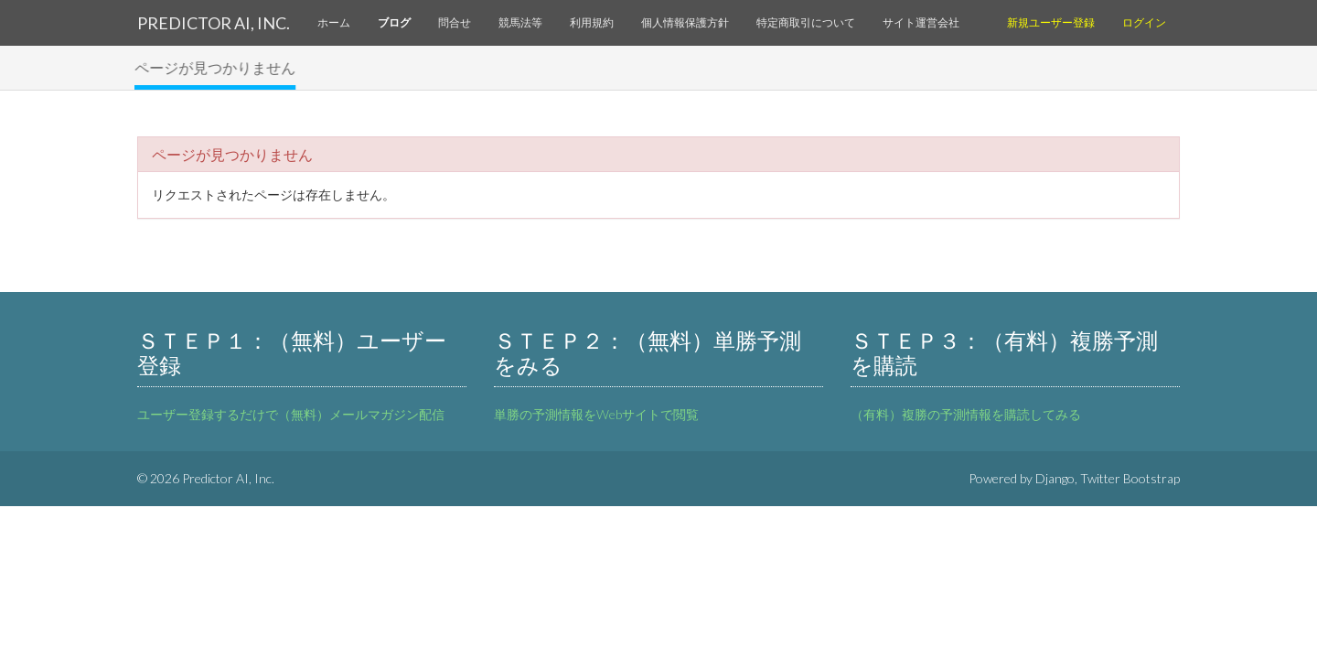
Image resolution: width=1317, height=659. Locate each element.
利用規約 (592, 22)
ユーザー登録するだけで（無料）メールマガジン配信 (290, 414)
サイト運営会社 (921, 22)
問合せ (454, 22)
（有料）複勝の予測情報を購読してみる (966, 414)
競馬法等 (520, 22)
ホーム (333, 22)
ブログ (394, 22)
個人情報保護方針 (685, 22)
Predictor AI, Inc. (213, 23)
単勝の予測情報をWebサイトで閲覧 (596, 414)
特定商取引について (805, 22)
